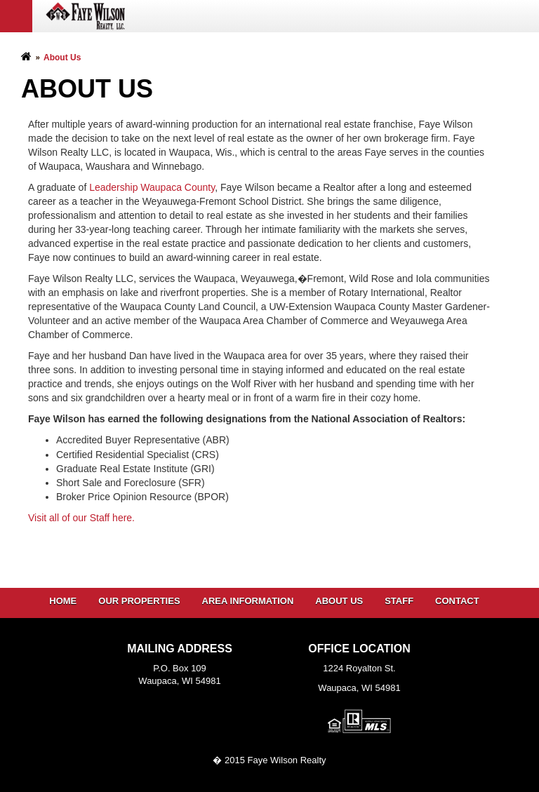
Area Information (248, 601)
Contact (457, 601)
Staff (399, 601)
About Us (339, 601)
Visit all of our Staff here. (81, 517)
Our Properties (139, 601)
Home (62, 601)
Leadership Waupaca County (152, 187)
